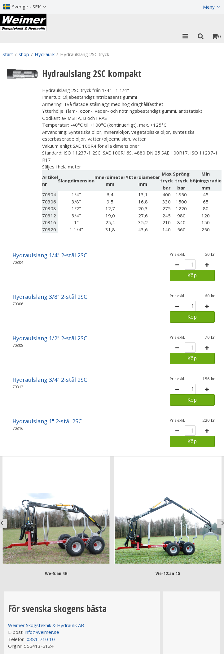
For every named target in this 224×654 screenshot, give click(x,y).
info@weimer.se (42, 632)
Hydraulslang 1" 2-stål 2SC (47, 421)
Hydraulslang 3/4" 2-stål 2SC (49, 379)
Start (7, 54)
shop (24, 54)
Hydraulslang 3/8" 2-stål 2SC (49, 296)
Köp (192, 275)
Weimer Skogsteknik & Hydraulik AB (46, 625)
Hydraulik (45, 54)
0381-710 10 (41, 639)
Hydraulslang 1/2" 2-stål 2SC (49, 338)
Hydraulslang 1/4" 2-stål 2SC (49, 255)
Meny (209, 7)
